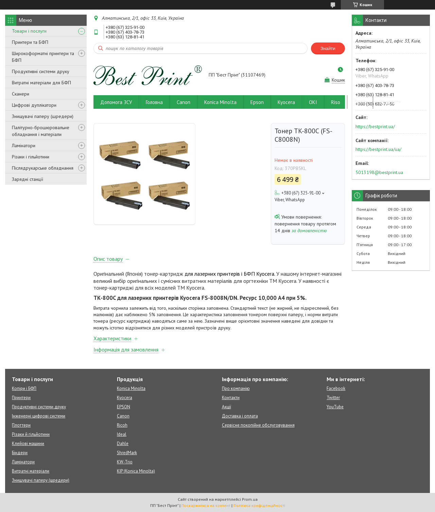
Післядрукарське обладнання (42, 168)
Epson (257, 102)
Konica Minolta (220, 102)
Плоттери (21, 425)
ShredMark (127, 453)
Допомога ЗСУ (116, 102)
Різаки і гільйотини (30, 157)
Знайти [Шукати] (327, 48)
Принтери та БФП (30, 42)
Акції (226, 407)
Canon (183, 102)
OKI (313, 102)
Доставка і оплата (240, 416)
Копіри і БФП (24, 388)
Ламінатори (23, 145)
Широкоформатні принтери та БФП (43, 56)
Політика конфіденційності (259, 505)
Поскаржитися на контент (205, 505)
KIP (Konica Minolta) (136, 471)
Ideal (121, 434)
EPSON (123, 407)
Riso (335, 102)
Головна (154, 102)
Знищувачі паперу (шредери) (42, 116)
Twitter (333, 397)
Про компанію (236, 388)
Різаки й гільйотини (31, 434)
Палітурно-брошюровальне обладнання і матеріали (40, 130)
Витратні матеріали (30, 471)
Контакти (390, 102)
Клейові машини (28, 443)
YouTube (335, 407)
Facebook (336, 388)
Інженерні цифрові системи (38, 416)
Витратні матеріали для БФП (41, 83)
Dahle (122, 443)
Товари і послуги (29, 31)
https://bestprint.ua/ (375, 126)
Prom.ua (250, 499)
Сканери (20, 94)
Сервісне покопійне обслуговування (258, 425)
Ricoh (360, 102)
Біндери (20, 453)
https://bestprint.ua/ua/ (378, 149)
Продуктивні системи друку (40, 71)
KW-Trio (125, 462)
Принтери (21, 397)
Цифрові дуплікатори (34, 105)
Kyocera (286, 102)
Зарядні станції (27, 179)
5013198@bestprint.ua (379, 172)
